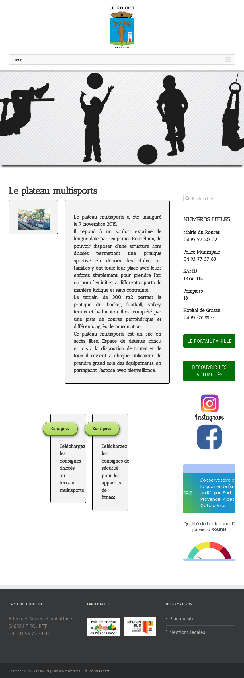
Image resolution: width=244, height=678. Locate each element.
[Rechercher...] (209, 198)
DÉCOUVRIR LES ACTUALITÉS (209, 371)
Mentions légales (187, 632)
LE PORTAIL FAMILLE (209, 341)
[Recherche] (187, 198)
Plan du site (181, 618)
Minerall (105, 671)
